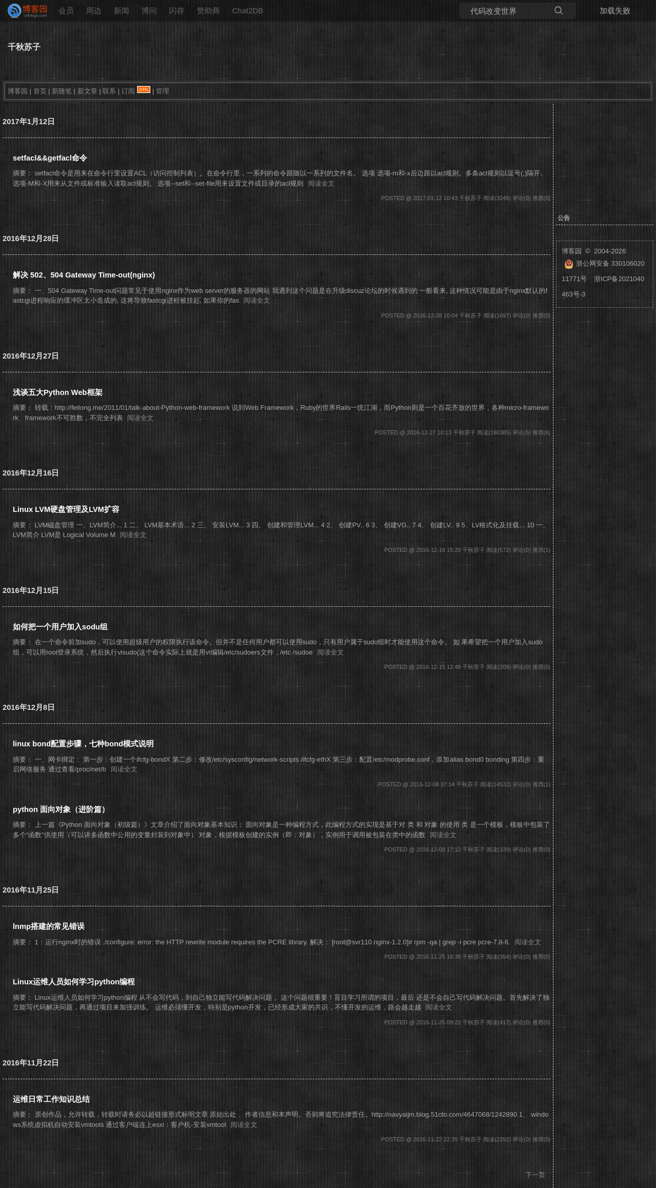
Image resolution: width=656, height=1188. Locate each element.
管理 (162, 91)
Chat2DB (247, 10)
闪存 (176, 10)
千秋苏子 (24, 47)
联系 (109, 91)
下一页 (535, 1175)
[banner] (23, 11)
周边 (93, 10)
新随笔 (62, 91)
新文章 (87, 91)
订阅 (128, 91)
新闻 (121, 10)
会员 (66, 10)
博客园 (18, 91)
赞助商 (208, 10)
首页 (40, 91)
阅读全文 (321, 183)
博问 (149, 10)
